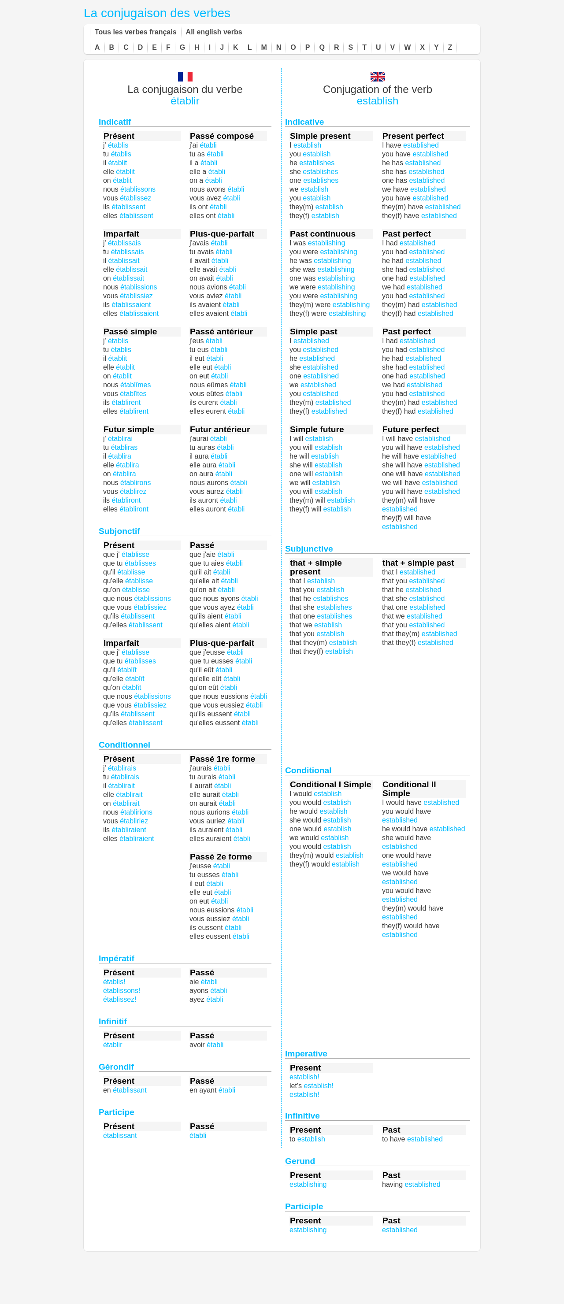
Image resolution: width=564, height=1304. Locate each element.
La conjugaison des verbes (157, 13)
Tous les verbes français (136, 32)
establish (378, 101)
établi (231, 304)
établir (185, 101)
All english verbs (214, 32)
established (435, 642)
